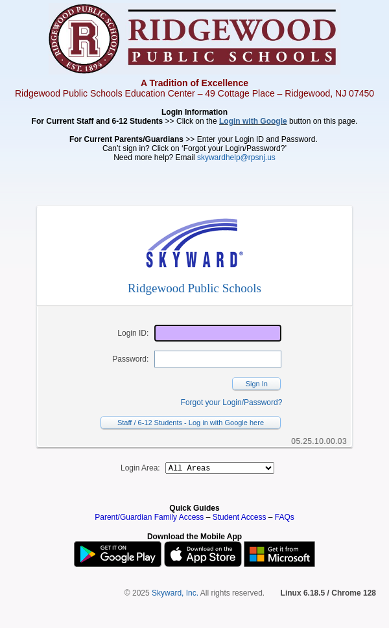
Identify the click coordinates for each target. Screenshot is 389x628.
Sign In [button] (257, 384)
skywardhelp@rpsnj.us (236, 157)
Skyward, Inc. (175, 594)
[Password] (217, 359)
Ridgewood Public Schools (194, 288)
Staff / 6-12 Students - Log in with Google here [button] (190, 422)
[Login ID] (217, 333)
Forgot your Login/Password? (232, 402)
